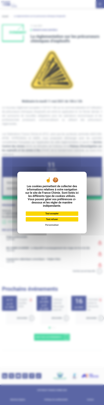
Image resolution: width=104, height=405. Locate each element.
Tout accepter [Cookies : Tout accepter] (52, 213)
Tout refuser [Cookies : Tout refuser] (52, 219)
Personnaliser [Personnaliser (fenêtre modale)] (52, 225)
